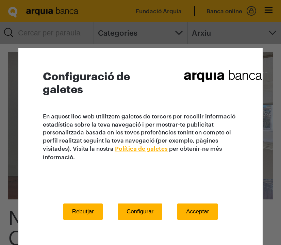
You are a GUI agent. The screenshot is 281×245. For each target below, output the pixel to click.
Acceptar (197, 211)
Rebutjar (83, 211)
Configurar (140, 211)
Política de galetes (141, 149)
